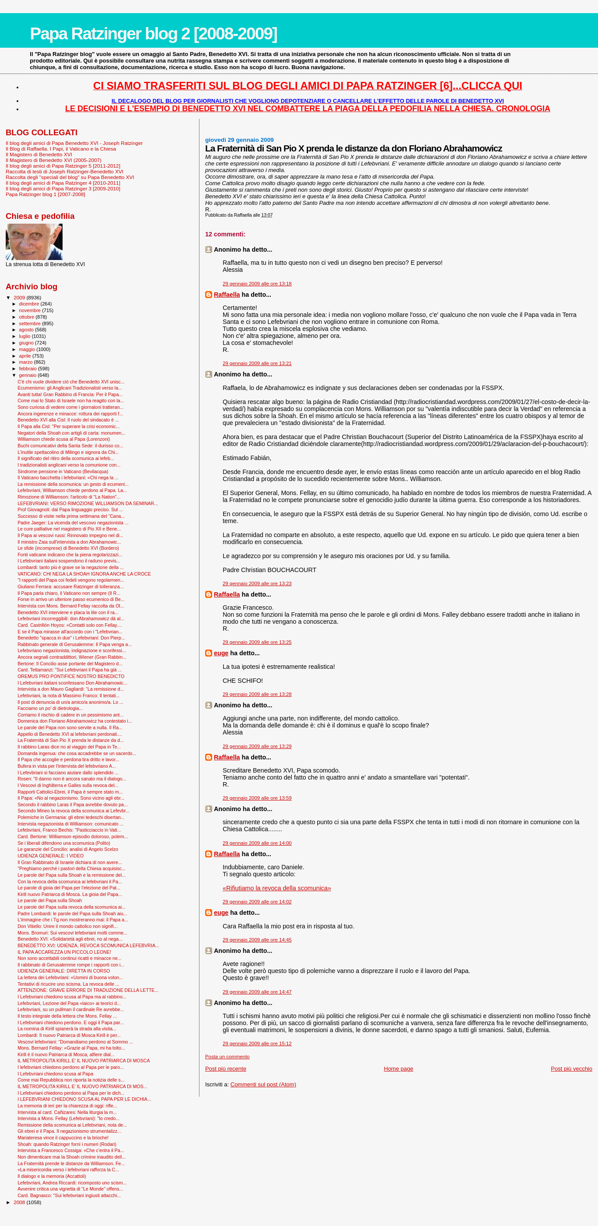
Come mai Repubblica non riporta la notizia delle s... (71, 1079)
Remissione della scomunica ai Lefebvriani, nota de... (72, 1125)
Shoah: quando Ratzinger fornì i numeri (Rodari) (66, 1144)
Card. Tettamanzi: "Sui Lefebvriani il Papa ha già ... (69, 669)
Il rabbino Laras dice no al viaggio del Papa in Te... (69, 746)
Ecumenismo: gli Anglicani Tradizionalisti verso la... (69, 387)
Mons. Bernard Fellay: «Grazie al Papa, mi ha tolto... (71, 1047)
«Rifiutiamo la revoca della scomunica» (277, 888)
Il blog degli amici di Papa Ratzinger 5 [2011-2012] (63, 166)
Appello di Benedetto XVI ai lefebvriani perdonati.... (69, 734)
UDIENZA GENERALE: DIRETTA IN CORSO (63, 970)
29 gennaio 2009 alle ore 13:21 (257, 363)
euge (221, 653)
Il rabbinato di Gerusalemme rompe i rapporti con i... (70, 964)
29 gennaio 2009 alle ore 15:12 (257, 1043)
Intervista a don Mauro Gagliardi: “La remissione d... (70, 689)
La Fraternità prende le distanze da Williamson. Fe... (71, 1163)
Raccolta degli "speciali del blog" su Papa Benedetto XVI (70, 177)
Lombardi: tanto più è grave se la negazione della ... (70, 567)
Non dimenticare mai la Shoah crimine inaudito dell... (71, 1156)
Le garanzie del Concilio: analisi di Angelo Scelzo (67, 849)
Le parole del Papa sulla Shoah (49, 900)
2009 (20, 297)
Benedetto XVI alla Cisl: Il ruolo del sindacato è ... (68, 419)
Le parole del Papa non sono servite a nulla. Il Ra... (69, 727)
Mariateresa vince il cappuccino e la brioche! (62, 1137)
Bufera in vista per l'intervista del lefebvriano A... (66, 766)
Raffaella (227, 294)
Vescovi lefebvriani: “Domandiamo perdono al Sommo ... (75, 1041)
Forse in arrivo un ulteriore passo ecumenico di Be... (71, 599)
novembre (30, 310)
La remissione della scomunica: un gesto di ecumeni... (73, 484)
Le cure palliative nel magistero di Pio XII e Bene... (69, 528)
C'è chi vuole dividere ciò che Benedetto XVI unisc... (70, 381)
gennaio (28, 375)
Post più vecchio (571, 1068)
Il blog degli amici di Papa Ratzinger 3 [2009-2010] (63, 188)
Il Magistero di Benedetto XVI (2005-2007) (53, 160)
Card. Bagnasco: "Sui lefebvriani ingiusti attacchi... (69, 1195)
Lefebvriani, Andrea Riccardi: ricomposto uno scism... (71, 1182)
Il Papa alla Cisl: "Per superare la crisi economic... (68, 426)
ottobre (27, 317)
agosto (27, 329)
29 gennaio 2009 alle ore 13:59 (257, 798)
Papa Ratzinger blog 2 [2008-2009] (153, 33)
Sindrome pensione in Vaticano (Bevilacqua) (62, 471)
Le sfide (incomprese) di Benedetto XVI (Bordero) (68, 548)
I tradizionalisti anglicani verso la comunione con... (68, 464)
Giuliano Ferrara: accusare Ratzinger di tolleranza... (70, 586)
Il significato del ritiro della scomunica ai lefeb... (65, 458)
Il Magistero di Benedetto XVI (39, 154)
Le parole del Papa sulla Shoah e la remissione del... (71, 875)
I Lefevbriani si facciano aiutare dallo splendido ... (68, 772)
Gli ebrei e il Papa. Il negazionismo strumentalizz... (69, 1131)
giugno (27, 342)
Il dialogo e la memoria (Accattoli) (51, 1176)
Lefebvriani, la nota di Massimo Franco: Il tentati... (68, 695)
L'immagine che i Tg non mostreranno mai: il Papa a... (72, 919)
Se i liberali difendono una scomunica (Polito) (63, 843)
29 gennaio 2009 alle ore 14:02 (257, 901)
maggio (28, 349)
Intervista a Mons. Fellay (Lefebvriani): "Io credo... (68, 1118)
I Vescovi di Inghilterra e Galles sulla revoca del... (67, 785)
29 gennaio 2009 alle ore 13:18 (257, 283)
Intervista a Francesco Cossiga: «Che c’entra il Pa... (70, 1150)
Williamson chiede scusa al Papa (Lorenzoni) (63, 439)
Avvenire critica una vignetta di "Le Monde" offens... (70, 1188)
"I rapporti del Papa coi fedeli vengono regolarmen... (70, 580)
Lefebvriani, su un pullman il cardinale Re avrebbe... (70, 1009)
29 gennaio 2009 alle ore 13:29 (257, 746)
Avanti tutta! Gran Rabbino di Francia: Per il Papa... (69, 394)
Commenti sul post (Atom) (263, 1084)
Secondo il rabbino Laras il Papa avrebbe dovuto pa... (72, 804)
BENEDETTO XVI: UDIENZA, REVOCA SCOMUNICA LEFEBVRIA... (88, 945)
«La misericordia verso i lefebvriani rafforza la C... (68, 1169)
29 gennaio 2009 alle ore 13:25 (257, 642)
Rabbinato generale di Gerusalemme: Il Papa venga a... (74, 644)
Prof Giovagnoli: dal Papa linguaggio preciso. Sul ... (70, 509)
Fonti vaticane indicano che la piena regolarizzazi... (69, 554)
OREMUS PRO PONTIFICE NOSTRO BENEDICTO (70, 676)
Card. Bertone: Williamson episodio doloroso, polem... (72, 836)
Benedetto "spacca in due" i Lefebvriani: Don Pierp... (71, 637)
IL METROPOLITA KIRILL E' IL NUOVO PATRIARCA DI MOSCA (83, 1060)
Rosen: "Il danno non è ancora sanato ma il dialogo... (71, 778)
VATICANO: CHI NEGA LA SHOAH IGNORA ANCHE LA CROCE (84, 573)
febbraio (28, 368)
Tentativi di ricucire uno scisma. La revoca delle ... (68, 984)
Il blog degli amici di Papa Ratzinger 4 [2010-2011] (63, 183)
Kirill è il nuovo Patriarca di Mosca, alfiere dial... (66, 1054)
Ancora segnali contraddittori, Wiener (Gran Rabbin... (71, 657)
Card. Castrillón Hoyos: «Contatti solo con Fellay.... (69, 625)
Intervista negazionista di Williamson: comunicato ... (70, 823)
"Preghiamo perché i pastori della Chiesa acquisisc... (71, 868)
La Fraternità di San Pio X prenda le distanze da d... (70, 740)
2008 (20, 1202)
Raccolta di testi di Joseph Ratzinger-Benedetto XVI (64, 171)
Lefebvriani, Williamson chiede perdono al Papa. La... (72, 490)
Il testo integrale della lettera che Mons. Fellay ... (67, 1016)
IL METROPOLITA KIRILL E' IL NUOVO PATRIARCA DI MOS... (82, 1086)
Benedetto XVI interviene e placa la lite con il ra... (68, 612)
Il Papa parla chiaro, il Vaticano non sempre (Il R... (68, 593)
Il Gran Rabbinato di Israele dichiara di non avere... (69, 862)
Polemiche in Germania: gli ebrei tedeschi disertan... (71, 817)
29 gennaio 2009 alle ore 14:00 (257, 843)
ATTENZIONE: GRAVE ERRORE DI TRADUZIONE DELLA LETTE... (87, 990)
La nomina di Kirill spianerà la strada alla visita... (66, 1028)
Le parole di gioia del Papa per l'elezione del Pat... (68, 887)
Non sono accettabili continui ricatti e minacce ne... (69, 958)
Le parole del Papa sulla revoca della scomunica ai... (71, 907)
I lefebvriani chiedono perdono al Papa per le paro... (70, 1067)
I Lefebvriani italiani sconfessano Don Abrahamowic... (72, 682)
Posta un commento (227, 1056)
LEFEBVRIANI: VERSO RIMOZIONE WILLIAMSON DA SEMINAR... (87, 503)
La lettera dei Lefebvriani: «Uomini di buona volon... (70, 977)
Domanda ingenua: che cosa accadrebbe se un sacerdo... (76, 753)
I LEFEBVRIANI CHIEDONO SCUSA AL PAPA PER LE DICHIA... (84, 1099)
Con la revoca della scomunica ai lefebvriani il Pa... (69, 881)
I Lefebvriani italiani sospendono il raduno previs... (68, 560)
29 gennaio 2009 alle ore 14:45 (257, 939)
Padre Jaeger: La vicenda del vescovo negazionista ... (72, 522)
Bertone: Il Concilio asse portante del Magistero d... (69, 663)
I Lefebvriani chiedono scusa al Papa (55, 1073)
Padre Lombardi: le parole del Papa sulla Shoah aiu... (72, 913)
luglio (25, 336)
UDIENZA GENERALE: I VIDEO (50, 855)
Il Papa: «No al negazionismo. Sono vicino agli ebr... (70, 798)
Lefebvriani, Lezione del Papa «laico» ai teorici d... (69, 1003)
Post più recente (225, 1068)
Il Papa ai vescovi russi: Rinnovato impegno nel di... (70, 535)
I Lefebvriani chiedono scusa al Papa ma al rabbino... (71, 996)
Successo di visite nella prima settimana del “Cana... (71, 516)
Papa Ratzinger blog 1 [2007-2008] (45, 194)
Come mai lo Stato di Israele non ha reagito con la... (70, 400)
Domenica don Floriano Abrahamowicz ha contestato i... (74, 721)
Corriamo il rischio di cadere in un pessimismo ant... (70, 714)
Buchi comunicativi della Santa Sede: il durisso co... (70, 445)
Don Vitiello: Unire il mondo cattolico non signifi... (67, 926)
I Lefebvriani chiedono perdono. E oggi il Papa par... (70, 1022)
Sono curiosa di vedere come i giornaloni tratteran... (70, 407)
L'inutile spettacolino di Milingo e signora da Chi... (68, 452)
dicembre (30, 303)
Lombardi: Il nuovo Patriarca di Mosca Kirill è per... (69, 1035)
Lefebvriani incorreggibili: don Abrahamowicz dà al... (70, 618)
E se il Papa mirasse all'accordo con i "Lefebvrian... (69, 631)
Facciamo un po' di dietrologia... (50, 708)
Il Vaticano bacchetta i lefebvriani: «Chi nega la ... (68, 477)
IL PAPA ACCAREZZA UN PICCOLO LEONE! (64, 952)
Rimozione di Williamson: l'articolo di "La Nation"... (68, 496)
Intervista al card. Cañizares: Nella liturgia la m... (67, 1112)
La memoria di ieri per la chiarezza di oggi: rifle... (67, 1105)
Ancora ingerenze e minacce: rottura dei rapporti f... (70, 413)
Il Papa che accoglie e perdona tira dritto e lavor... (68, 759)
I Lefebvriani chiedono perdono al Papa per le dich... (71, 1093)
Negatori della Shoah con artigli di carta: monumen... (71, 433)
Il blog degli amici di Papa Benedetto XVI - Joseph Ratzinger (74, 143)
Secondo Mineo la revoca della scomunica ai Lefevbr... (73, 810)
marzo (26, 362)
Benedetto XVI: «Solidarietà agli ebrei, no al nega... (69, 938)
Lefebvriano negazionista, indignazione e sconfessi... (71, 650)
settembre (30, 323)
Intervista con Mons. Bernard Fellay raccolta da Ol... (70, 605)
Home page (398, 1068)
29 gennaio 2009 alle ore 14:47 (257, 991)
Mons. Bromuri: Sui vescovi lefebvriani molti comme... (72, 932)
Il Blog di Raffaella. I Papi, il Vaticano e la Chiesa (61, 148)
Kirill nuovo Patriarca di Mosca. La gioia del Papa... (69, 894)
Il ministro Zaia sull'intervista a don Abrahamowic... (69, 541)
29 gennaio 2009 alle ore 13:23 (257, 583)
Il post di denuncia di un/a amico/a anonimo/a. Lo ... (70, 702)
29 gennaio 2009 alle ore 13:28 (257, 694)
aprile (25, 355)
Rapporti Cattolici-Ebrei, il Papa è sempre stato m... (69, 791)
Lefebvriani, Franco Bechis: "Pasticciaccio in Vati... (69, 830)
